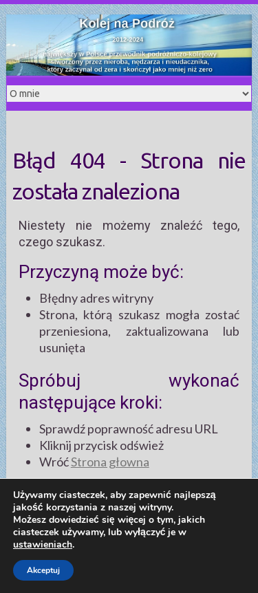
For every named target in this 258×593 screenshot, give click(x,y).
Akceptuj (43, 570)
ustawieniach (42, 545)
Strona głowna (110, 461)
